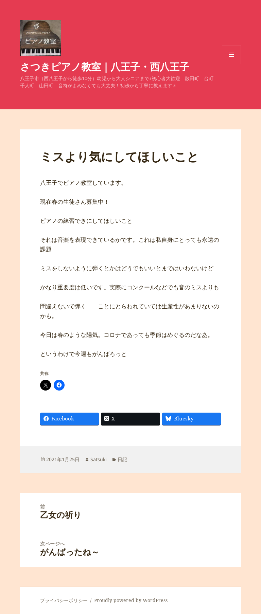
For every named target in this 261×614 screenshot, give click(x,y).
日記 (122, 459)
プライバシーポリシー (64, 600)
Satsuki (98, 459)
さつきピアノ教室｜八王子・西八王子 (104, 66)
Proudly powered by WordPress (131, 600)
